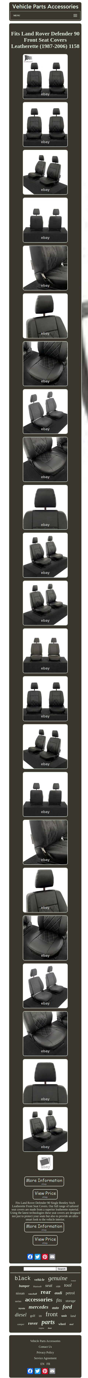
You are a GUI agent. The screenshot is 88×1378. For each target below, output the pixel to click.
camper (20, 1324)
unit (64, 1315)
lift (40, 1316)
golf (32, 1315)
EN (42, 1363)
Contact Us (45, 1346)
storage (70, 1301)
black (23, 1279)
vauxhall (32, 1293)
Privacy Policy (45, 1352)
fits (59, 1300)
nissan (20, 1293)
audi (58, 1293)
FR (48, 1363)
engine (41, 1328)
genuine (57, 1278)
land (73, 1315)
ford (67, 1307)
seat (48, 1285)
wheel (62, 1324)
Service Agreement (45, 1358)
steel (71, 1324)
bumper (24, 1286)
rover (33, 1323)
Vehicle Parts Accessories (45, 1341)
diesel (21, 1314)
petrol (70, 1293)
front (51, 1314)
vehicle (39, 1280)
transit (73, 1281)
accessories (38, 1299)
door (50, 1328)
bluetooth (37, 1286)
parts (48, 1322)
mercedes (38, 1307)
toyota (22, 1308)
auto (55, 1308)
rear (46, 1292)
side (58, 1286)
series (18, 1301)
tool (67, 1285)
